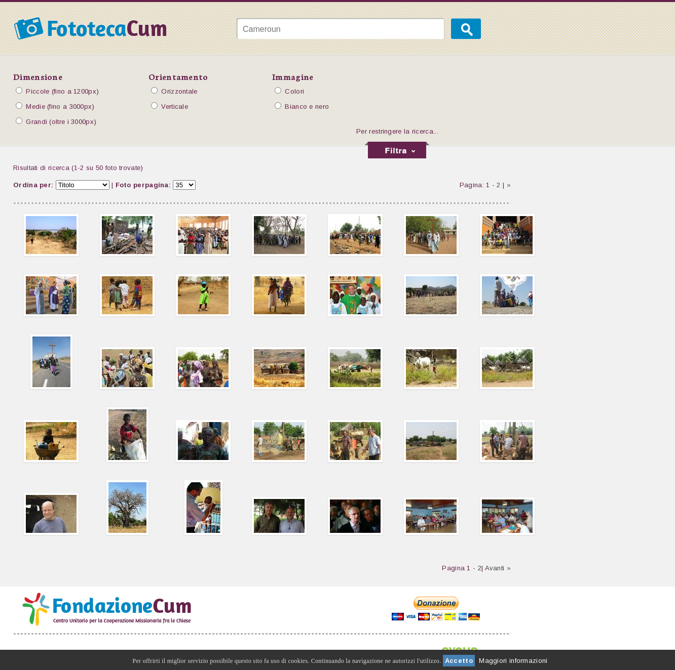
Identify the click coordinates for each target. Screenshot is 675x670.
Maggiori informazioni (513, 660)
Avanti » (498, 568)
